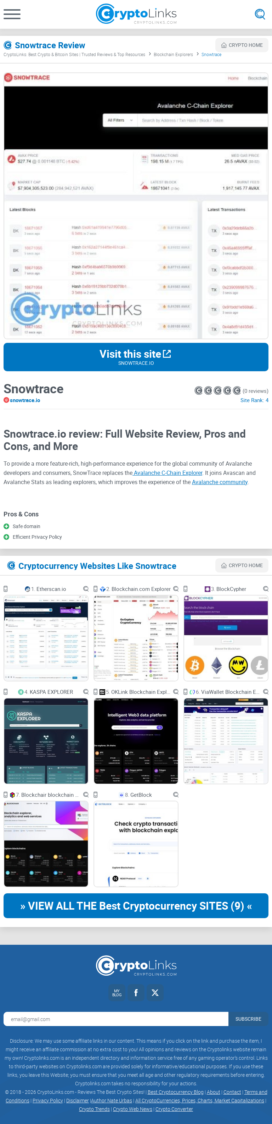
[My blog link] (116, 992)
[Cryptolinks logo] (136, 14)
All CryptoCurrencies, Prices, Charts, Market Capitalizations (199, 1100)
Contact (232, 1092)
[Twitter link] (155, 992)
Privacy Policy (48, 1100)
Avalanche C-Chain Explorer (167, 473)
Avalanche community (220, 482)
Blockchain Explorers (173, 54)
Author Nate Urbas (111, 1100)
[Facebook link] (136, 992)
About (213, 1092)
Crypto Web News (132, 1109)
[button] (12, 14)
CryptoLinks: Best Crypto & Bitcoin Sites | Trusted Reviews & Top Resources (74, 54)
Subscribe (248, 1018)
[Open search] (259, 14)
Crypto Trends (94, 1109)
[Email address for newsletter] (116, 1019)
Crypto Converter (174, 1109)
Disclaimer (77, 1100)
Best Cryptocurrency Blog (176, 1092)
